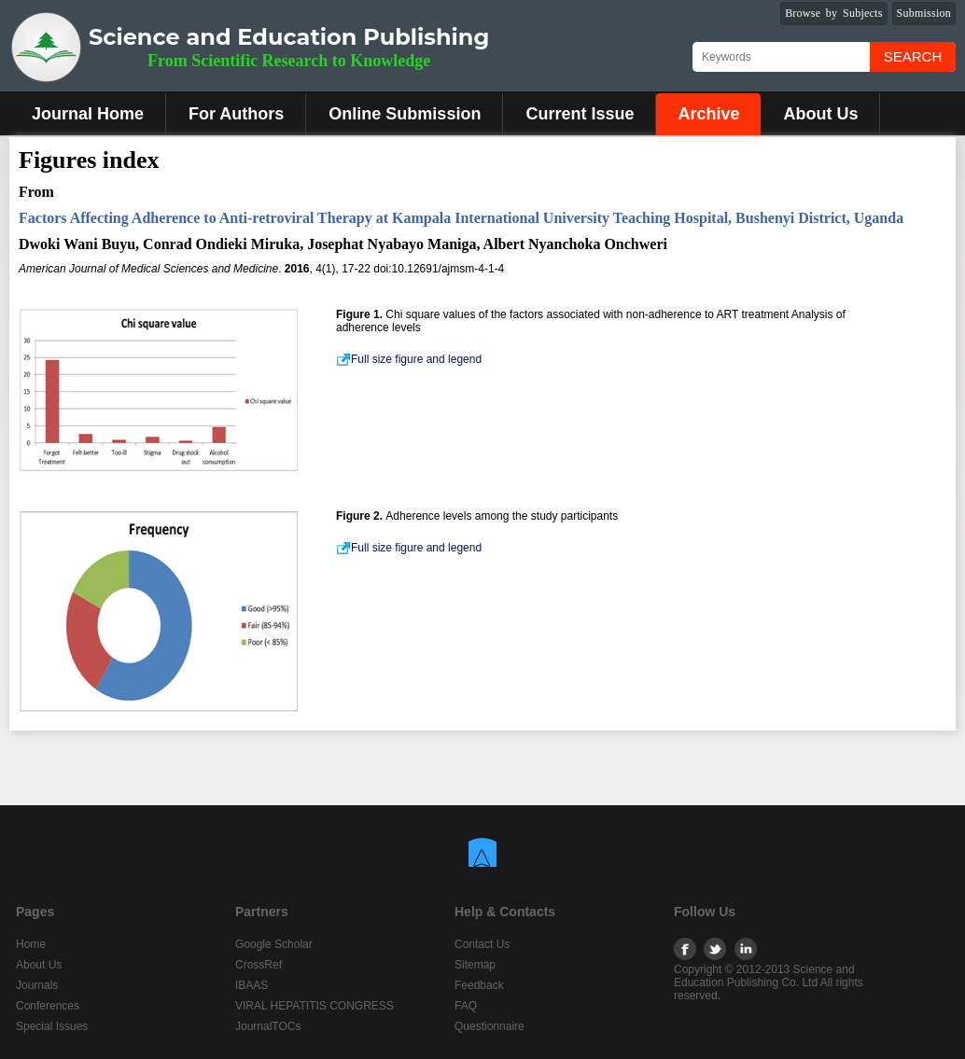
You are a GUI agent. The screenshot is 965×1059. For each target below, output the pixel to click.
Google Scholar (274, 944)
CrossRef (258, 964)
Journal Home (88, 114)
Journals (37, 985)
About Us (820, 114)
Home (31, 944)
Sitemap (475, 964)
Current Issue (579, 114)
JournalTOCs (268, 1026)
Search (913, 56)
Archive (708, 114)
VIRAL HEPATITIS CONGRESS (314, 1005)
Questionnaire (489, 1026)
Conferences (47, 1005)
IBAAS (251, 985)
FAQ (466, 1005)
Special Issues (52, 1026)
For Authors (236, 114)
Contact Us (482, 944)
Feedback (479, 985)
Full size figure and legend (409, 359)
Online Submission (405, 114)
